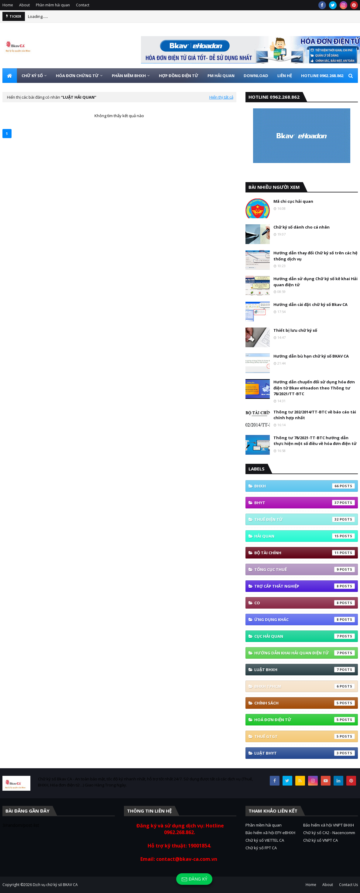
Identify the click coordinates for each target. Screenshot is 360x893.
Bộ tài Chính (304, 552)
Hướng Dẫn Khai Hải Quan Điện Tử (304, 653)
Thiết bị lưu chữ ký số (295, 330)
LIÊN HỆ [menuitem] (284, 75)
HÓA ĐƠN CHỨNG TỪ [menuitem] (77, 75)
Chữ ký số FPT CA (261, 848)
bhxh (304, 486)
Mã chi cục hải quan (293, 201)
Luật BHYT (304, 753)
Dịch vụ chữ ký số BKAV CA (55, 884)
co (304, 603)
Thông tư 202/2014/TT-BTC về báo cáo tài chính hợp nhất (314, 415)
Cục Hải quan (304, 636)
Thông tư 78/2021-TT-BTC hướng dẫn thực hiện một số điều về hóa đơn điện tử (315, 440)
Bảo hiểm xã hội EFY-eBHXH (270, 832)
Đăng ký (194, 879)
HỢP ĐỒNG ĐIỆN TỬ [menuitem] (178, 75)
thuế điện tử (304, 519)
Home (7, 5)
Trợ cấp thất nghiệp (304, 586)
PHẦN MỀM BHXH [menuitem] (129, 75)
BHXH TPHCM (304, 686)
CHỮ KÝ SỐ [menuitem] (32, 75)
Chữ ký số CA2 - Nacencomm (329, 832)
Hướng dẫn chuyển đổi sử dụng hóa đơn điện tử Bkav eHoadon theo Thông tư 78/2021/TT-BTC (314, 387)
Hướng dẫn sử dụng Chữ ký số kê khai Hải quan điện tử (315, 281)
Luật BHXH (304, 669)
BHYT (304, 502)
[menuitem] (9, 75)
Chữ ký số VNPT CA (320, 840)
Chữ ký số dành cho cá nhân (301, 227)
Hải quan (304, 536)
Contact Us (348, 884)
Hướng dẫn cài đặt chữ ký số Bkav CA (310, 304)
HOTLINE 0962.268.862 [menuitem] (322, 75)
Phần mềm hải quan (53, 5)
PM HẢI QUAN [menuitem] (221, 75)
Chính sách (304, 703)
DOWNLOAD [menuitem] (256, 75)
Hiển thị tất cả (221, 97)
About (24, 5)
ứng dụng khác (304, 619)
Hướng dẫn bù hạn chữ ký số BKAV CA (311, 356)
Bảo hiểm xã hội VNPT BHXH (328, 825)
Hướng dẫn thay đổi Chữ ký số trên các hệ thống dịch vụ (315, 256)
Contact (82, 5)
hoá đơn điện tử (304, 719)
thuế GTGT (304, 736)
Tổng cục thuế (304, 569)
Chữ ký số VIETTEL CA (264, 840)
